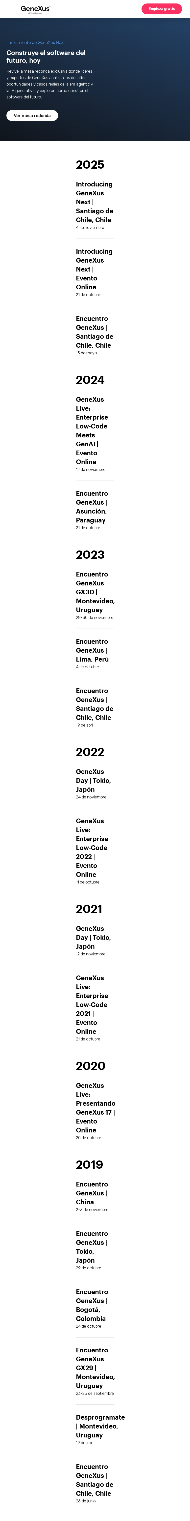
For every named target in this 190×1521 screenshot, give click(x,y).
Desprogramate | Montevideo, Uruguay (100, 1426)
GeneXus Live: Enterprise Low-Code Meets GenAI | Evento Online (92, 430)
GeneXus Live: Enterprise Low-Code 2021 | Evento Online (92, 1004)
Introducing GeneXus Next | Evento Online (94, 269)
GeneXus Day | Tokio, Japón (93, 937)
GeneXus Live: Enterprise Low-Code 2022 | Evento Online (92, 847)
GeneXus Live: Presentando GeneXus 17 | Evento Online (96, 1107)
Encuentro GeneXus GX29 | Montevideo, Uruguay (95, 1367)
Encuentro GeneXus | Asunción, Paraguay (92, 506)
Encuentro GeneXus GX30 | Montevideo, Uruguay (95, 591)
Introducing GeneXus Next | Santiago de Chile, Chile (94, 201)
